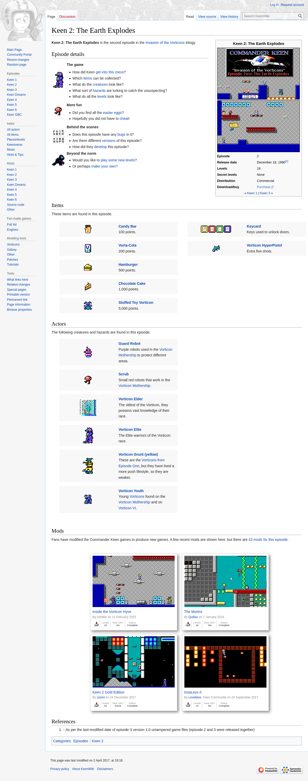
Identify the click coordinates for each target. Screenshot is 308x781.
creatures (100, 84)
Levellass (194, 697)
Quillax (193, 617)
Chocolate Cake (131, 283)
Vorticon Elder (130, 399)
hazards (99, 91)
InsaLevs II (193, 692)
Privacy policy (59, 769)
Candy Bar (127, 226)
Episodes (80, 741)
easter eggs (112, 113)
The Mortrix (193, 612)
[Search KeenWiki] (273, 15)
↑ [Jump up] (64, 730)
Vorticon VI (127, 508)
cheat (124, 118)
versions (108, 141)
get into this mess (110, 72)
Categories (62, 741)
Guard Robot (129, 343)
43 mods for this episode (268, 540)
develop (100, 147)
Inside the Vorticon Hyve (111, 612)
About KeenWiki (83, 769)
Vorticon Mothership (134, 386)
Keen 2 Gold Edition (108, 692)
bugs (121, 134)
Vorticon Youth (131, 491)
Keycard (254, 226)
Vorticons (137, 496)
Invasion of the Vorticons (165, 43)
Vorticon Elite (129, 429)
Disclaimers (105, 769)
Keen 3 (265, 193)
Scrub (123, 374)
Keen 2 (97, 741)
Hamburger (128, 264)
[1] (286, 161)
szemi (101, 697)
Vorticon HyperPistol (264, 245)
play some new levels (118, 160)
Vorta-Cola (127, 245)
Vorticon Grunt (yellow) (138, 454)
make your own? (104, 166)
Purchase (264, 187)
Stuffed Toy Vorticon (135, 302)
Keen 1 (252, 193)
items (87, 78)
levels (102, 96)
